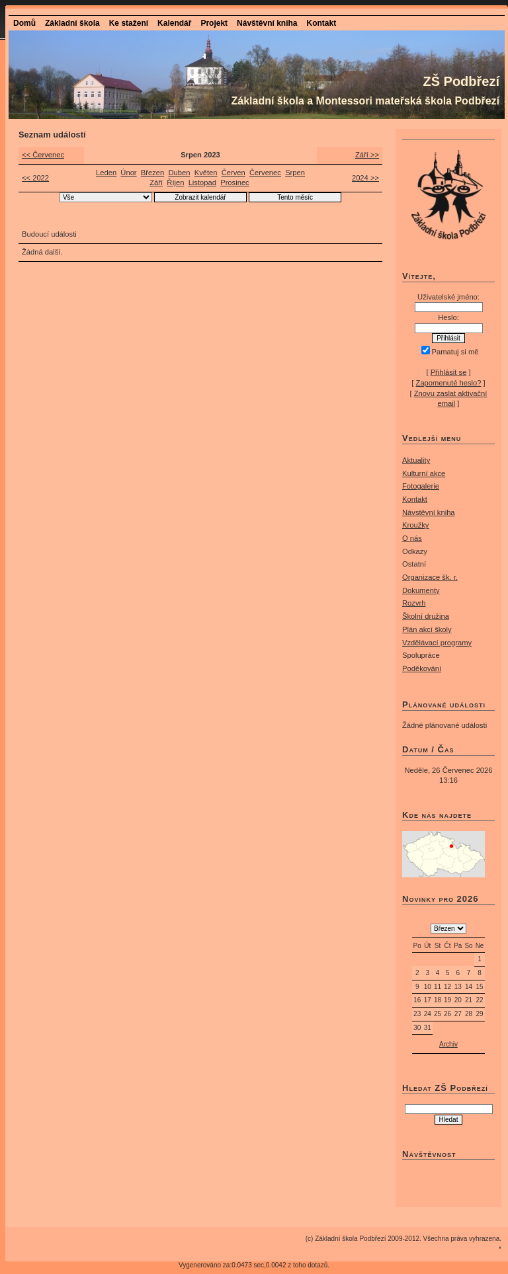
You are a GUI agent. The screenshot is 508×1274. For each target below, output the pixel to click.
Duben (179, 173)
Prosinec (234, 182)
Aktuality (416, 460)
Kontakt (321, 23)
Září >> (367, 155)
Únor (128, 173)
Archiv (448, 1044)
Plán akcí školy (427, 629)
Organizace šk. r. (430, 577)
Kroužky (415, 525)
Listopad (202, 182)
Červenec (265, 173)
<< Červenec (43, 155)
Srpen (295, 173)
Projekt (214, 23)
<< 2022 (35, 178)
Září (156, 182)
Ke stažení (128, 23)
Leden (106, 173)
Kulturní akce (423, 473)
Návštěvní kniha (267, 23)
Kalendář (174, 23)
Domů (24, 23)
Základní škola (72, 23)
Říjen (175, 182)
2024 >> (365, 178)
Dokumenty (421, 590)
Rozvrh (413, 603)
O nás (412, 538)
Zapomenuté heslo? (449, 383)
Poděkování (421, 668)
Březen (152, 173)
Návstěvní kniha (428, 512)
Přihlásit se (449, 372)
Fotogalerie (420, 486)
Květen (206, 173)
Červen (233, 173)
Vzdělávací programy (437, 643)
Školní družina (425, 616)
